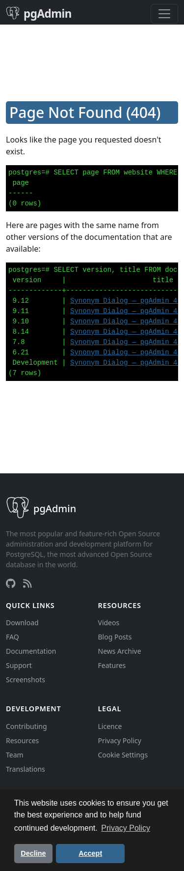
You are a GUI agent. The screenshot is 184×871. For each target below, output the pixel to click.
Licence (110, 726)
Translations (25, 769)
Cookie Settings (123, 754)
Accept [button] (90, 853)
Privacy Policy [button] (125, 828)
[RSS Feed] (27, 583)
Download (22, 622)
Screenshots (25, 679)
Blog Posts (115, 636)
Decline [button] (33, 853)
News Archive (119, 651)
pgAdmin (39, 13)
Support (19, 665)
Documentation (31, 651)
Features (112, 665)
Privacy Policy (119, 740)
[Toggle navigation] (164, 14)
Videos (109, 622)
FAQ (12, 636)
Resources (22, 740)
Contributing (26, 726)
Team (15, 754)
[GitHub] (10, 583)
